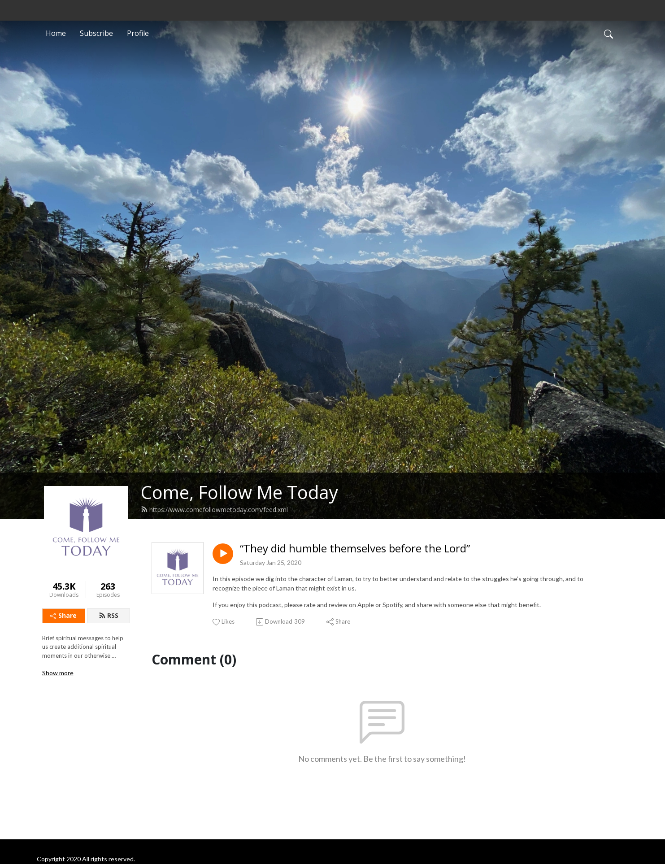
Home (56, 33)
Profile (138, 33)
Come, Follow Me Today (239, 492)
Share (63, 615)
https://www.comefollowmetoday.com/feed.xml (214, 509)
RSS (108, 615)
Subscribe (96, 33)
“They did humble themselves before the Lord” (355, 548)
